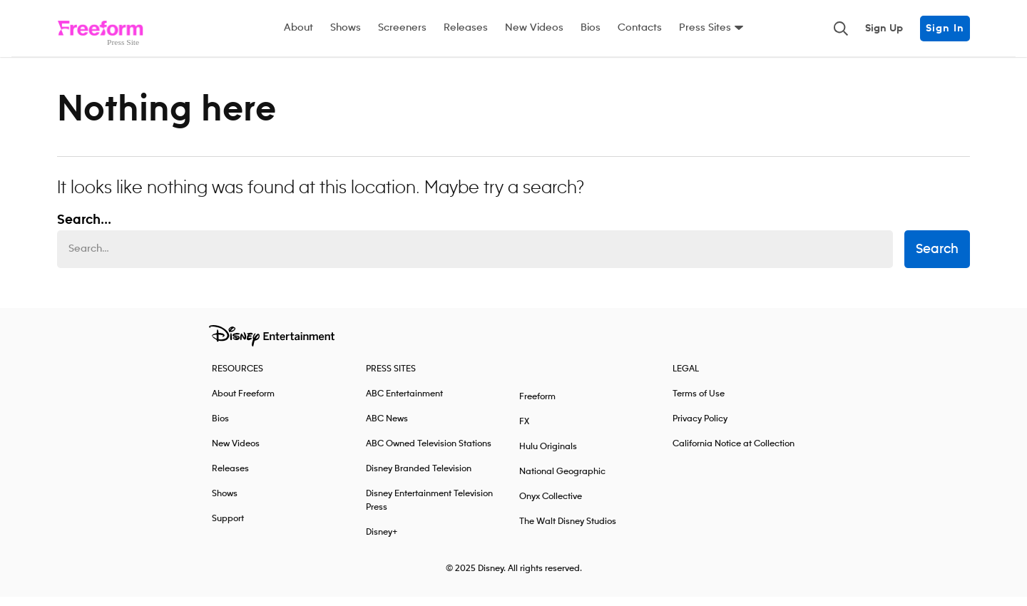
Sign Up (884, 28)
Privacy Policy (700, 428)
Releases (466, 28)
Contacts (640, 28)
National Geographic (562, 481)
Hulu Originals (548, 456)
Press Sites (705, 28)
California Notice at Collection (733, 453)
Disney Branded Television (418, 478)
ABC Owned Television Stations (428, 453)
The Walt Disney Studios (567, 530)
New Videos (534, 28)
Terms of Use (699, 403)
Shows (345, 28)
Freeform (537, 406)
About (298, 28)
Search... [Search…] (84, 229)
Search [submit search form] (937, 259)
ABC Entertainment (404, 403)
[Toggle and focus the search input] (841, 28)
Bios (591, 28)
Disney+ (382, 541)
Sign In (945, 28)
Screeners (402, 28)
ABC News (387, 428)
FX (524, 431)
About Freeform (243, 403)
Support (228, 528)
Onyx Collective (550, 505)
